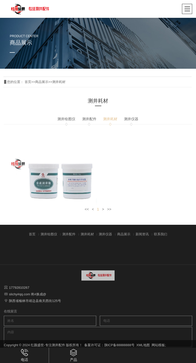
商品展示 (35, 82)
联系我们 (160, 238)
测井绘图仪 (66, 121)
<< (87, 212)
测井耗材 (52, 82)
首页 (22, 82)
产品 (73, 355)
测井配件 (89, 121)
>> (109, 212)
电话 (24, 355)
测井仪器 (131, 121)
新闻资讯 (142, 238)
